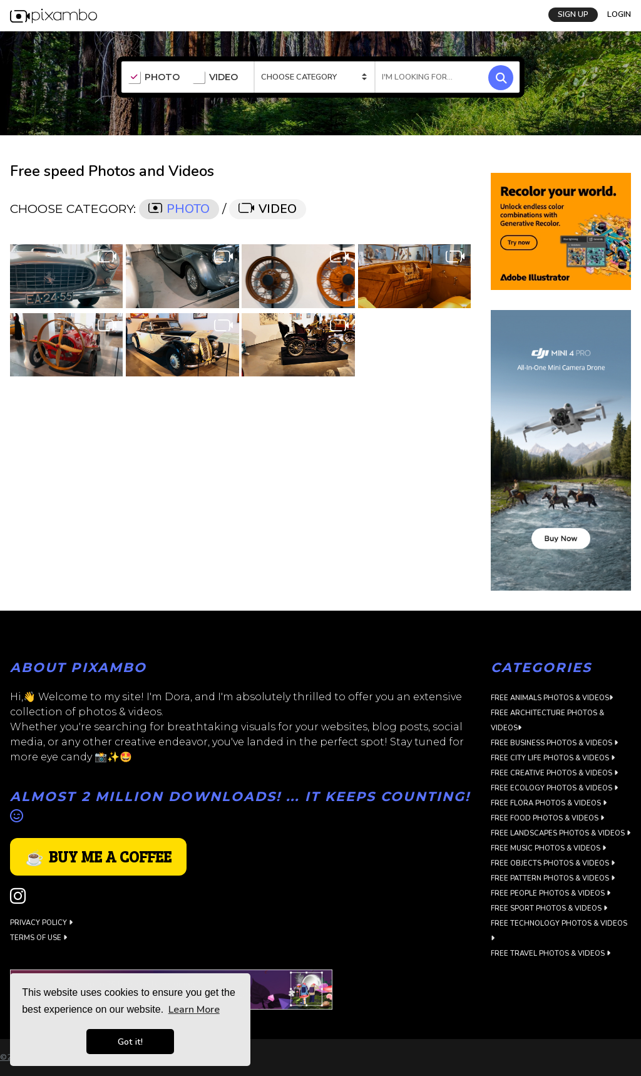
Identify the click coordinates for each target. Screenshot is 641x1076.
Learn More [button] (194, 1010)
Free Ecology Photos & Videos (554, 788)
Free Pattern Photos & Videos (553, 878)
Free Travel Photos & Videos (550, 953)
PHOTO (154, 77)
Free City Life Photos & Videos (553, 758)
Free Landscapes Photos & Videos (560, 833)
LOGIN (619, 14)
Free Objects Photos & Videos (553, 863)
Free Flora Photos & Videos (549, 803)
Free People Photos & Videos (550, 893)
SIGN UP (573, 14)
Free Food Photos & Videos (547, 818)
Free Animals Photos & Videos (552, 698)
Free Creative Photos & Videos (554, 773)
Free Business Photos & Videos (554, 743)
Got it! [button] (130, 1041)
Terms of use (38, 938)
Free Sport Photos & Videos (549, 908)
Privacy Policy (41, 923)
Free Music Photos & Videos (548, 848)
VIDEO (215, 77)
